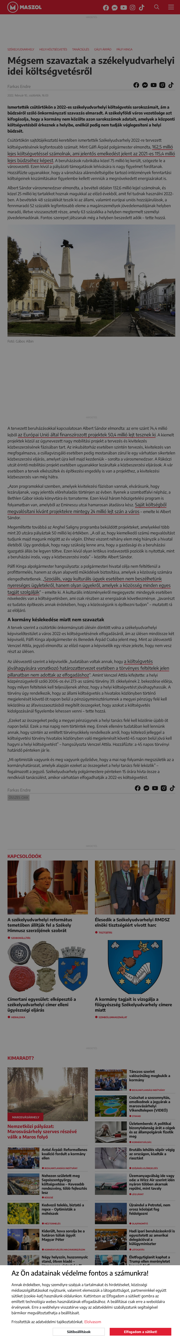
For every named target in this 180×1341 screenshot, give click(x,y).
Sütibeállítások (78, 1332)
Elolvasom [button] (92, 1321)
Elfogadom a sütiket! (140, 1332)
